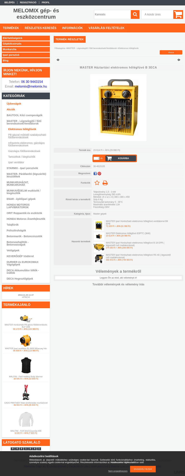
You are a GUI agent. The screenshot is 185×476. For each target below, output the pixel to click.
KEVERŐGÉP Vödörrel (20, 256)
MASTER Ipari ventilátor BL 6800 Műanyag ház (26, 348)
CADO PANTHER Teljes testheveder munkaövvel (26, 403)
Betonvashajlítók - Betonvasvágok (18, 243)
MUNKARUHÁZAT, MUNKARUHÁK (18, 183)
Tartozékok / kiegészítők (21, 156)
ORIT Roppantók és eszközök (24, 213)
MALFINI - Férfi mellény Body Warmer (26, 376)
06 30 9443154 (31, 82)
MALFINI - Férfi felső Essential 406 (25, 431)
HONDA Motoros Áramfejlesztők (26, 218)
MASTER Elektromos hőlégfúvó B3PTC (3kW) (128, 233)
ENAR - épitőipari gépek (21, 199)
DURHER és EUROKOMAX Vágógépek (22, 263)
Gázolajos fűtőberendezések (24, 151)
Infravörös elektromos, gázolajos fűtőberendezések (26, 144)
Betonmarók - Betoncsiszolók (24, 236)
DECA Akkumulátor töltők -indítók (23, 271)
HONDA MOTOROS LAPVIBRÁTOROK (18, 206)
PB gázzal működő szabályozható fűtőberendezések (27, 136)
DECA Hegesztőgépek (20, 278)
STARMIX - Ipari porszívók (22, 168)
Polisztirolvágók (16, 230)
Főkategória (60, 48)
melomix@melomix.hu (30, 86)
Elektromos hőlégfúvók (22, 129)
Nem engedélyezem (118, 471)
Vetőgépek (13, 250)
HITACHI (26, 297)
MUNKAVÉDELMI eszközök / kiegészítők (23, 192)
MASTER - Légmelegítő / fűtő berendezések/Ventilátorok (24, 122)
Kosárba (123, 158)
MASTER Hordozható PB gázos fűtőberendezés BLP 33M (26, 326)
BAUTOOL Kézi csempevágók (24, 115)
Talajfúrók (13, 224)
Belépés (10, 2)
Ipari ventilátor (16, 162)
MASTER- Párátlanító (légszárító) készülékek (26, 175)
